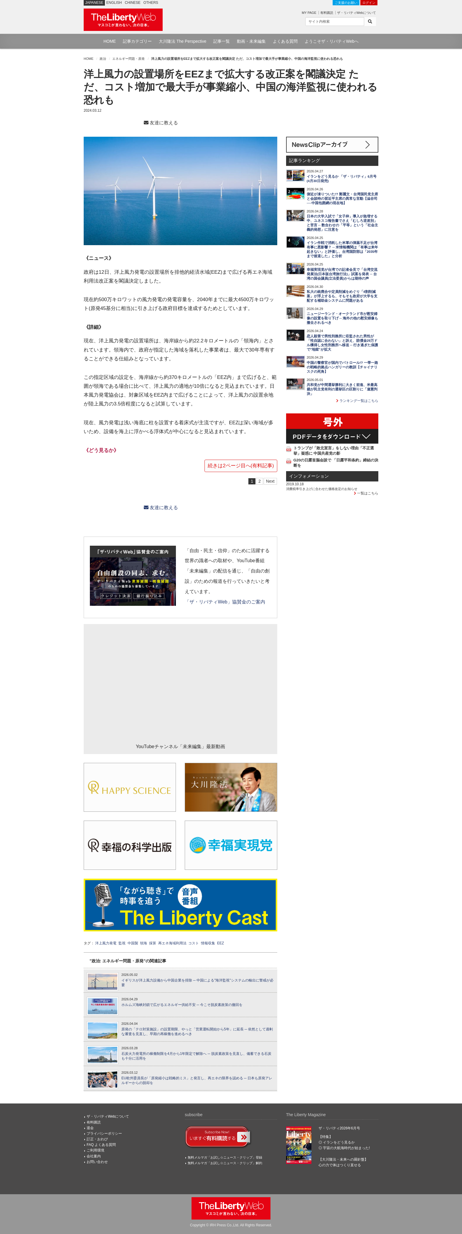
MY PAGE (309, 12)
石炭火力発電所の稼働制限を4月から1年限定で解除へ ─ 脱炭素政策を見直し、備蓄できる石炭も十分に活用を (196, 1056)
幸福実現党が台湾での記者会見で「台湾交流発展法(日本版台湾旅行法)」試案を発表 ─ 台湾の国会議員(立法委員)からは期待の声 (342, 274)
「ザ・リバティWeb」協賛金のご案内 (225, 601)
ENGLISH (114, 3)
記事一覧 (221, 41)
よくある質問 (285, 41)
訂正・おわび (97, 1139)
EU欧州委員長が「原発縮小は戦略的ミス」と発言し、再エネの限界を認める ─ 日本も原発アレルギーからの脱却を (196, 1080)
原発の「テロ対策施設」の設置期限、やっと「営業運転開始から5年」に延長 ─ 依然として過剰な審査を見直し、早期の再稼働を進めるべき (197, 1031)
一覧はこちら (366, 493)
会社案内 (94, 1156)
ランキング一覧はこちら (357, 401)
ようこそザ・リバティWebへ (332, 41)
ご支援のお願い (346, 2)
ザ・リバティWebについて (356, 12)
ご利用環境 (95, 1150)
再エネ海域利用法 (172, 943)
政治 (103, 58)
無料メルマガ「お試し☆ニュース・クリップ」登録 (225, 1157)
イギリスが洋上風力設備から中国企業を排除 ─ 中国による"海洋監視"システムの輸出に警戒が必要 (197, 982)
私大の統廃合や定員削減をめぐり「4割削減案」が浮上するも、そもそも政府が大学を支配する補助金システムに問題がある (342, 296)
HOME (109, 41)
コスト (193, 943)
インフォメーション (309, 476)
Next (270, 481)
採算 (152, 943)
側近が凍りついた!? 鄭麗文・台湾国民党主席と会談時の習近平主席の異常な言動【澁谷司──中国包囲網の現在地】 (342, 198)
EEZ (220, 943)
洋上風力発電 (105, 943)
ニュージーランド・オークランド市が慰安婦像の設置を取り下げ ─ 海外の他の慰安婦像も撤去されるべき (342, 318)
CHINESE (133, 3)
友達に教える (161, 122)
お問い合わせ (97, 1162)
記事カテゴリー (137, 41)
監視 (122, 943)
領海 (143, 943)
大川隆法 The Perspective (182, 41)
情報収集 (208, 943)
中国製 (133, 943)
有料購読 (326, 12)
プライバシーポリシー (104, 1133)
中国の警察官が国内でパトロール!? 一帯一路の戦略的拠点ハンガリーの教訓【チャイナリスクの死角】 (342, 367)
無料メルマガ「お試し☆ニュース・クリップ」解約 (225, 1163)
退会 (90, 1128)
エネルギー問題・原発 (128, 58)
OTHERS (150, 3)
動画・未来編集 (251, 41)
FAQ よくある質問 (101, 1145)
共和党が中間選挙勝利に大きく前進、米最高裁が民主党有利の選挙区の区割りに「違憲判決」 (342, 389)
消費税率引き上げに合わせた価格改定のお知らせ (321, 489)
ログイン (368, 2)
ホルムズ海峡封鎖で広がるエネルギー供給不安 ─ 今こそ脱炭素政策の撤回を (181, 1005)
